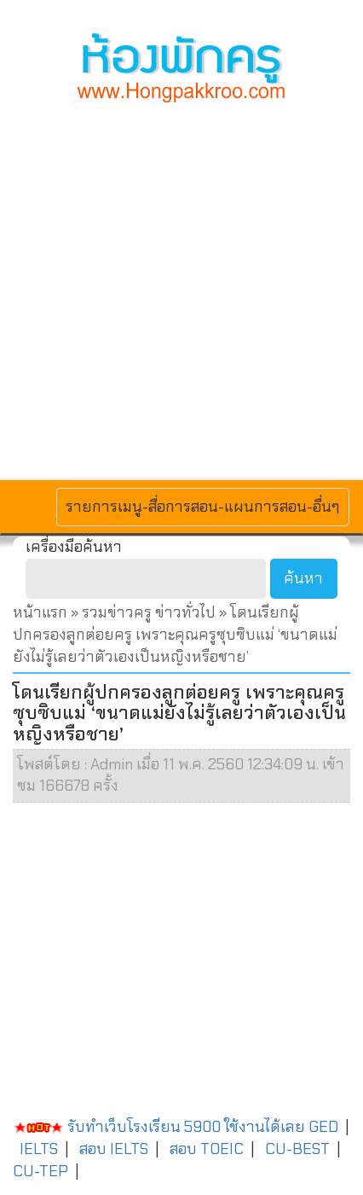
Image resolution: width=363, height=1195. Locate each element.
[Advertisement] (181, 289)
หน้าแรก (40, 612)
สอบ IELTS (113, 1149)
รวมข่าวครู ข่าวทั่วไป (149, 612)
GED (323, 1127)
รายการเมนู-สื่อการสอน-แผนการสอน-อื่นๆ (202, 506)
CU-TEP (40, 1171)
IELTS (39, 1149)
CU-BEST (297, 1149)
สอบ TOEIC (207, 1149)
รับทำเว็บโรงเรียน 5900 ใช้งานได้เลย (159, 1127)
